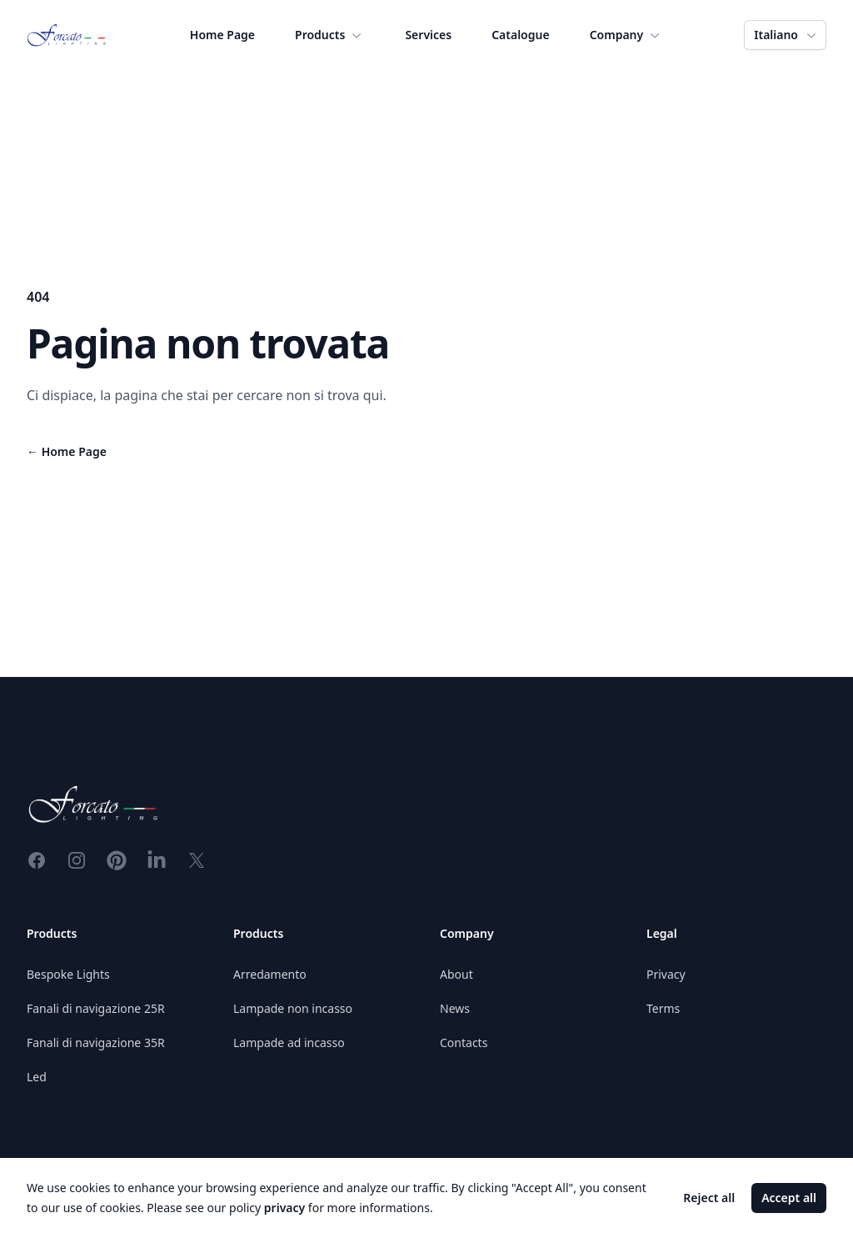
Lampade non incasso (292, 1008)
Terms (663, 1008)
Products (330, 35)
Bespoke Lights (68, 974)
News (455, 1008)
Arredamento (270, 974)
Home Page (222, 35)
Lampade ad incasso (289, 1042)
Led (37, 1077)
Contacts (463, 1042)
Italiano (787, 35)
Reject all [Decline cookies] (709, 1197)
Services (428, 35)
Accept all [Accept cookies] (788, 1197)
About (456, 974)
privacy (284, 1207)
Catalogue (520, 35)
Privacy (666, 974)
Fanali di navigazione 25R (96, 1008)
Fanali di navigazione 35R (96, 1042)
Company (627, 35)
